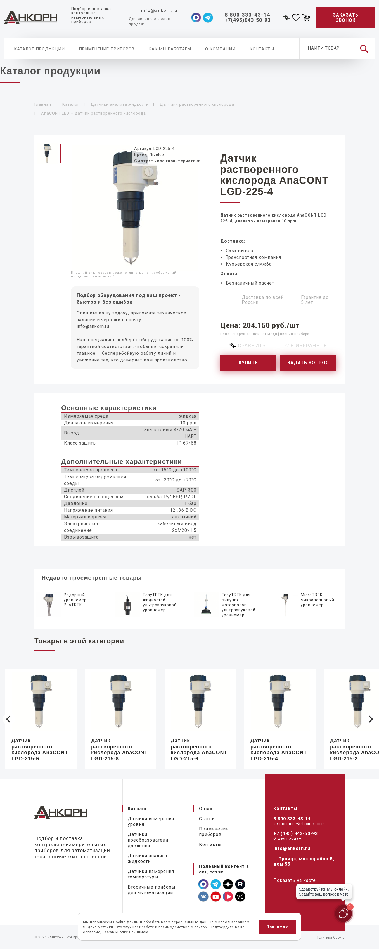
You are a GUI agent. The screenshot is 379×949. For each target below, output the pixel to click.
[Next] (370, 719)
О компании (220, 48)
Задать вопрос (308, 362)
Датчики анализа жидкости (147, 858)
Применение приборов (106, 48)
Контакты (262, 48)
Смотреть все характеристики (167, 161)
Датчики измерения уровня (151, 821)
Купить (248, 362)
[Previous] (9, 719)
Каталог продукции (39, 48)
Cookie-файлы (126, 922)
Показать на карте (294, 880)
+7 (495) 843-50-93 (295, 833)
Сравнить (252, 345)
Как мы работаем (169, 48)
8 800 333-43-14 (292, 818)
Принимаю (277, 927)
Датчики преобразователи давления (148, 840)
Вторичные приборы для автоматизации (152, 889)
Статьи (207, 818)
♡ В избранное (306, 345)
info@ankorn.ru (93, 326)
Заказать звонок (345, 17)
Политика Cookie (330, 937)
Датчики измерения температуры (151, 874)
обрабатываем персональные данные (178, 922)
